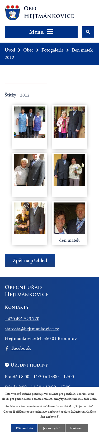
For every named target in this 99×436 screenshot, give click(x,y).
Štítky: (11, 95)
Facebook (21, 348)
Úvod (10, 50)
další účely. (90, 399)
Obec (28, 50)
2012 (25, 95)
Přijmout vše (24, 428)
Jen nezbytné (51, 428)
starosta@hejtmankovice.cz (32, 328)
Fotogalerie (52, 50)
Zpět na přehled (30, 260)
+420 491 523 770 (22, 318)
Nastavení (76, 428)
